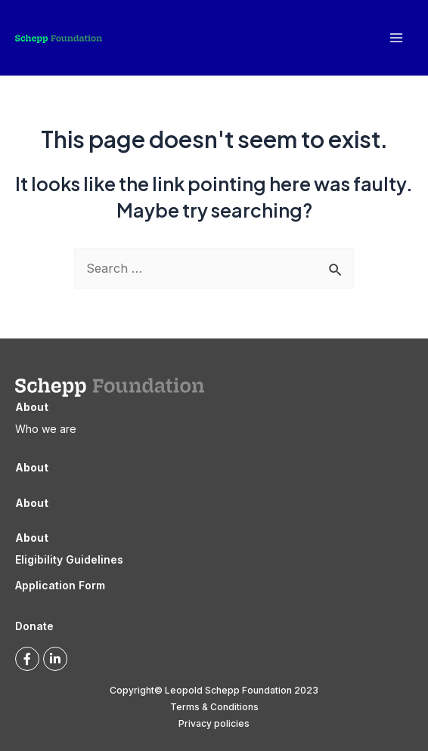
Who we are (45, 428)
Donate (34, 626)
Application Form (60, 585)
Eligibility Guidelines (69, 559)
